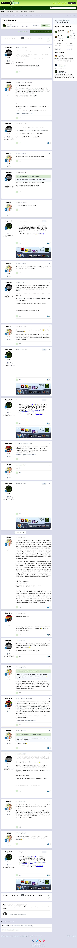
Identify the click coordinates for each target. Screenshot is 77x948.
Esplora (4, 8)
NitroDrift (72, 35)
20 (28, 38)
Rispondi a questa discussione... (17, 914)
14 (12, 38)
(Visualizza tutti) (28, 925)
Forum (3, 11)
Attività (10, 7)
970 (8, 60)
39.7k (9, 233)
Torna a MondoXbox (19, 7)
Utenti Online (24, 11)
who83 (8, 82)
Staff (17, 11)
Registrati (72, 3)
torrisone (8, 47)
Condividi (36, 25)
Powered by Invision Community (39, 945)
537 (8, 456)
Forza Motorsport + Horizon (22, 26)
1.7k (8, 95)
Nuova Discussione (22, 31)
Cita (20, 71)
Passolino (8, 443)
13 (9, 38)
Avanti (40, 38)
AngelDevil (11, 24)
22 (33, 38)
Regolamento (10, 11)
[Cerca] (57, 8)
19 (25, 38)
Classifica (31, 11)
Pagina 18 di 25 (48, 40)
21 (30, 38)
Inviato (21, 47)
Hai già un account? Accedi (60, 3)
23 (36, 38)
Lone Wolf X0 (11, 236)
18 (22, 38)
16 (17, 38)
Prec (6, 38)
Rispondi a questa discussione (41, 31)
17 (20, 38)
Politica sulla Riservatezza (38, 944)
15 (14, 38)
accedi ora (34, 906)
